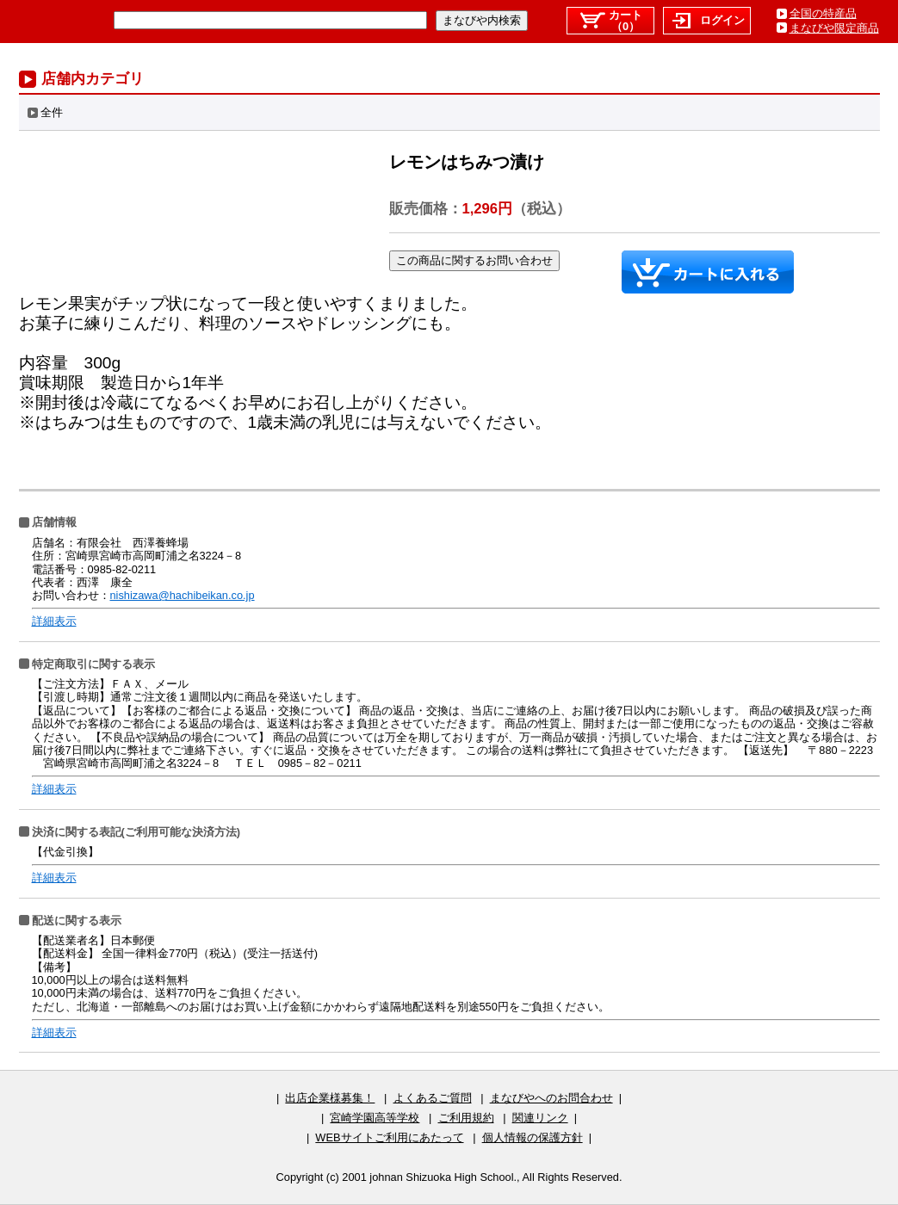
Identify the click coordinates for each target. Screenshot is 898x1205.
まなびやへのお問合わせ (551, 1097)
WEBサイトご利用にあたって (389, 1137)
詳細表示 (54, 621)
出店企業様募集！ (330, 1097)
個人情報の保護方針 (532, 1137)
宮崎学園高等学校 (374, 1117)
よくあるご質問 (432, 1097)
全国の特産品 (823, 13)
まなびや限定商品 (834, 28)
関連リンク (540, 1117)
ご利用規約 (466, 1117)
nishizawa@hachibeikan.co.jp (182, 595)
